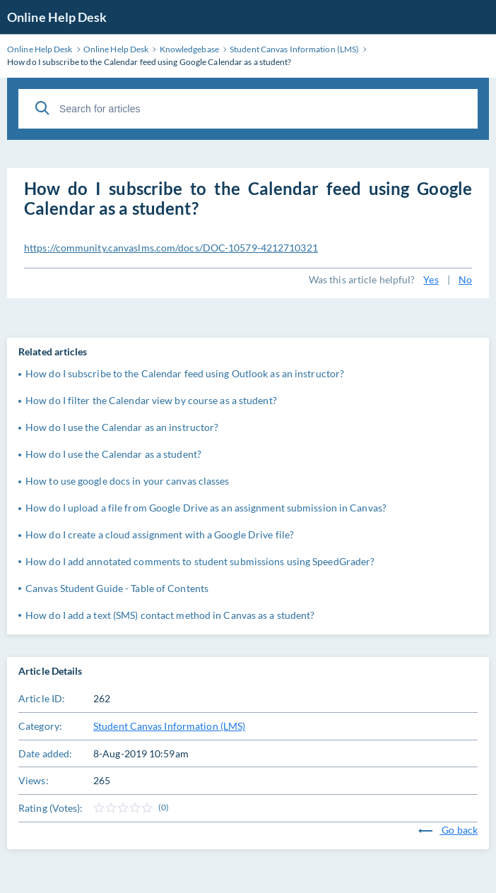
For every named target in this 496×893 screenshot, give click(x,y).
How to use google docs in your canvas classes (127, 481)
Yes (430, 279)
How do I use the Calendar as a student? (113, 454)
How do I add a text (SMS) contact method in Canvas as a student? (169, 615)
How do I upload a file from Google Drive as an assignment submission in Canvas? (205, 508)
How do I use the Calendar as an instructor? (121, 427)
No (465, 279)
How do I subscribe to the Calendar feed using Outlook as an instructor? (184, 373)
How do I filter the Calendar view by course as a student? (151, 400)
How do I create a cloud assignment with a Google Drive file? (159, 534)
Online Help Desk (57, 17)
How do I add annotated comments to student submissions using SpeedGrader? (199, 561)
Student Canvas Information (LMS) (169, 726)
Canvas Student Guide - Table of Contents (116, 588)
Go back (448, 830)
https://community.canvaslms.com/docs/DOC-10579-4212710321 (171, 248)
